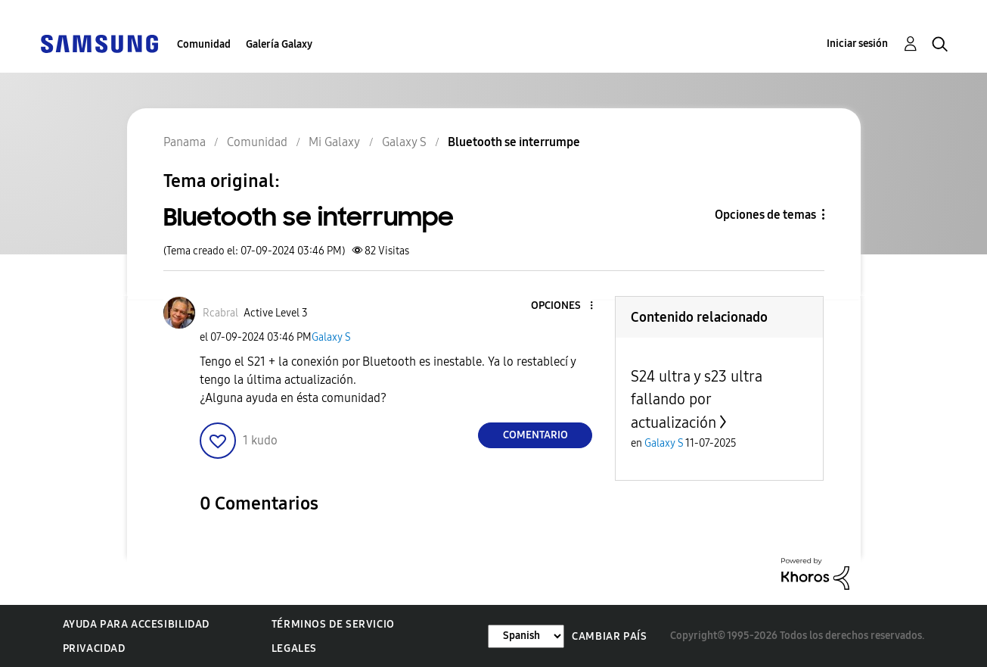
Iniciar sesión (857, 43)
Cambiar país (609, 636)
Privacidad (94, 648)
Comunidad (204, 44)
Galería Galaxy (279, 44)
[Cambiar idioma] (526, 636)
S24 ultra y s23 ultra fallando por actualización (696, 399)
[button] (566, 306)
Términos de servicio (333, 624)
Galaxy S (331, 337)
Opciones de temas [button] (765, 214)
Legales (294, 648)
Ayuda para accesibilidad (136, 624)
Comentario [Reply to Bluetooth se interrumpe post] (535, 435)
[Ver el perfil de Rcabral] (220, 313)
